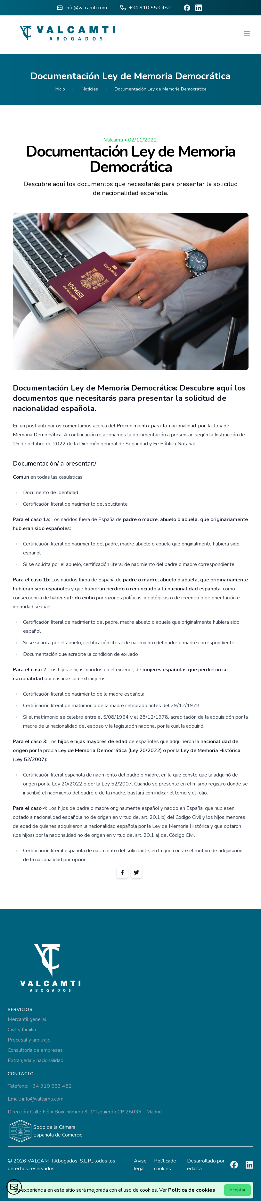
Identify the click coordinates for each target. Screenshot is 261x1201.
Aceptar (237, 1190)
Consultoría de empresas (35, 1050)
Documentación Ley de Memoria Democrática (161, 89)
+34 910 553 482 (150, 7)
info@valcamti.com (86, 7)
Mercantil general (27, 1019)
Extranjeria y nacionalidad (35, 1060)
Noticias (90, 89)
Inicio (60, 89)
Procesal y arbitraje (29, 1039)
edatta (194, 1168)
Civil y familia (22, 1029)
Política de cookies (191, 1190)
